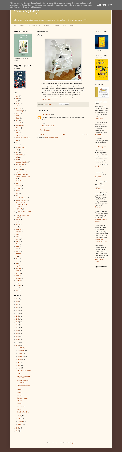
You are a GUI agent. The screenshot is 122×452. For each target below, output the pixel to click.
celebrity (18, 186)
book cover (19, 169)
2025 (17, 299)
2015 (17, 328)
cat (16, 142)
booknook (18, 232)
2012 (17, 336)
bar (17, 222)
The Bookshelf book (34, 26)
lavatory (18, 190)
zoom (17, 290)
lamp (17, 132)
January (20, 424)
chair (17, 98)
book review (19, 154)
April (19, 415)
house (17, 159)
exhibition (19, 253)
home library (19, 111)
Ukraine (18, 219)
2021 (17, 310)
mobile (18, 113)
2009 (17, 345)
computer (18, 251)
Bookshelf (26, 10)
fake (17, 96)
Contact (47, 26)
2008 (17, 428)
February (20, 421)
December (21, 347)
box (17, 183)
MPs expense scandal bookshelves (23, 377)
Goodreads (98, 207)
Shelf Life (18, 181)
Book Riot (98, 134)
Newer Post (41, 134)
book (17, 152)
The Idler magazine (100, 147)
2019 (17, 316)
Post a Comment (45, 130)
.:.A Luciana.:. (46, 114)
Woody (19, 373)
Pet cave (19, 395)
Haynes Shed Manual (22, 200)
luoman (60, 443)
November (21, 350)
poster (17, 275)
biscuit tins (19, 229)
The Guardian (99, 118)
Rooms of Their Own (22, 162)
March (20, 418)
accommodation (20, 147)
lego (17, 263)
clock (17, 246)
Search (71, 26)
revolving (18, 278)
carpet (17, 236)
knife (17, 261)
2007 (17, 431)
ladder (17, 145)
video (17, 195)
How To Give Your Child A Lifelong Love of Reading (23, 204)
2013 (17, 333)
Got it (110, 5)
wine (17, 288)
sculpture (18, 280)
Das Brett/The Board (23, 412)
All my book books (59, 26)
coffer (17, 249)
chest (17, 244)
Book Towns (19, 125)
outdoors (18, 268)
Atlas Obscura (99, 189)
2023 (17, 304)
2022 (17, 307)
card (17, 234)
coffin (17, 157)
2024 (17, 301)
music (17, 193)
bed (17, 150)
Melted (19, 389)
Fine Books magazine (101, 167)
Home (14, 26)
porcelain (18, 273)
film (17, 256)
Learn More (101, 5)
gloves (17, 258)
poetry (17, 271)
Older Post (85, 134)
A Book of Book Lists (22, 174)
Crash (19, 409)
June (19, 365)
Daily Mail (98, 177)
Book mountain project (24, 370)
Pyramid (19, 403)
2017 (17, 322)
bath (17, 140)
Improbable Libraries (22, 137)
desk (17, 120)
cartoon (18, 239)
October (20, 353)
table (17, 106)
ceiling (18, 241)
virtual (17, 118)
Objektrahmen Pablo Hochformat (23, 381)
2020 (17, 313)
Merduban (20, 401)
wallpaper (18, 135)
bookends (18, 123)
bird (17, 227)
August (20, 359)
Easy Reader (21, 406)
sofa (17, 283)
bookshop (18, 108)
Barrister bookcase (22, 398)
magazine (18, 266)
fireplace (18, 188)
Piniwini (19, 392)
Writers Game (20, 164)
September (21, 356)
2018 (17, 319)
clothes (18, 128)
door (17, 130)
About (22, 26)
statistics (18, 285)
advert (17, 167)
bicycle (18, 224)
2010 (17, 342)
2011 (17, 339)
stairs (17, 115)
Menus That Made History (23, 211)
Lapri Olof (19, 209)
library (17, 103)
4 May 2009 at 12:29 (48, 126)
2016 (17, 325)
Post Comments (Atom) (52, 137)
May (19, 368)
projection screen (21, 172)
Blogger (72, 443)
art (16, 101)
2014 (17, 330)
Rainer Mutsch (46, 99)
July (19, 362)
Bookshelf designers (21, 198)
